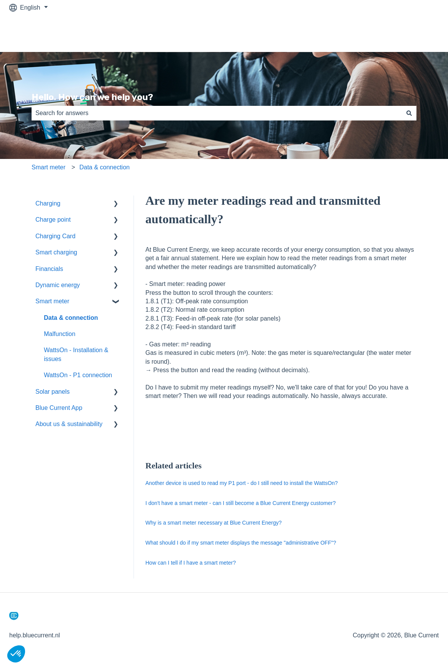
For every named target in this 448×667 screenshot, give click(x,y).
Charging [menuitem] (47, 203)
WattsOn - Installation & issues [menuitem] (76, 354)
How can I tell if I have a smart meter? (190, 563)
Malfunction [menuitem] (59, 334)
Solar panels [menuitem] (52, 391)
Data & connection (104, 167)
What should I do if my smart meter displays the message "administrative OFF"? (240, 543)
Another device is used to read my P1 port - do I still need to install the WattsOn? (241, 483)
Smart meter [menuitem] (52, 301)
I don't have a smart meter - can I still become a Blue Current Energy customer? (240, 503)
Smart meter (48, 167)
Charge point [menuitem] (53, 219)
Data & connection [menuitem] (71, 317)
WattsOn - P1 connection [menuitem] (78, 375)
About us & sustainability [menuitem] (68, 424)
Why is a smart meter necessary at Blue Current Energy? (213, 523)
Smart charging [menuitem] (56, 252)
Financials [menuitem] (49, 269)
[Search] (409, 113)
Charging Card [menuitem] (55, 236)
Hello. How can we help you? (92, 97)
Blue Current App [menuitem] (58, 408)
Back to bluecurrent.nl (401, 33)
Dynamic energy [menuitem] (57, 285)
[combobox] (217, 113)
